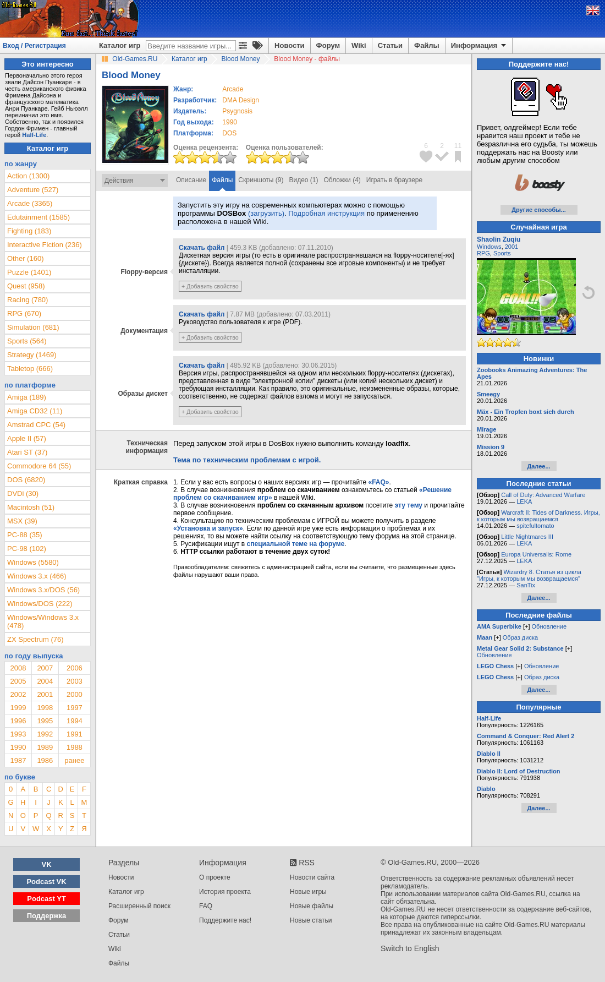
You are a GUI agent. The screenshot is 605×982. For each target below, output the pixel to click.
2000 (74, 694)
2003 (74, 681)
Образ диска (520, 637)
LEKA (524, 501)
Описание (191, 180)
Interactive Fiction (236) (44, 245)
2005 (18, 681)
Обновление (549, 626)
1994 (74, 721)
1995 (45, 721)
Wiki (358, 45)
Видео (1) (303, 180)
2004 (45, 681)
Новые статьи (311, 920)
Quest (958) (26, 286)
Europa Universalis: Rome (536, 554)
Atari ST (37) (27, 452)
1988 (74, 747)
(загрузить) (266, 213)
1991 (74, 734)
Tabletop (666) (30, 368)
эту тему (408, 505)
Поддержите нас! (225, 920)
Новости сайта (312, 877)
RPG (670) (24, 313)
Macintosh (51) (30, 507)
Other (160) (25, 258)
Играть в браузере (394, 180)
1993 (18, 734)
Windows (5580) (33, 562)
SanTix (525, 585)
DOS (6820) (26, 480)
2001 (45, 694)
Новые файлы (311, 906)
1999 (18, 707)
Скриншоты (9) (260, 180)
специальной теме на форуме (296, 544)
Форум (328, 45)
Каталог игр (119, 45)
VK (47, 864)
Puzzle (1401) (29, 272)
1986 (45, 760)
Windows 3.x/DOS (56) (43, 590)
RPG (483, 253)
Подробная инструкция (326, 213)
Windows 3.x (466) (37, 576)
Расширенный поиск (139, 906)
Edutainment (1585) (38, 217)
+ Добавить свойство (210, 286)
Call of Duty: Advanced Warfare (543, 495)
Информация (479, 45)
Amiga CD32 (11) (34, 411)
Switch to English (410, 948)
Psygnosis (237, 111)
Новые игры (308, 892)
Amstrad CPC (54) (36, 425)
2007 (45, 668)
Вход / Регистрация (34, 46)
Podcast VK (46, 881)
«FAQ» (378, 482)
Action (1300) (28, 176)
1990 (229, 122)
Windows (489, 246)
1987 (18, 760)
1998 (45, 707)
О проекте (214, 877)
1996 (18, 721)
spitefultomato (535, 525)
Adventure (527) (32, 190)
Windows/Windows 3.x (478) (43, 621)
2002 (18, 694)
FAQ (205, 906)
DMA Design (240, 100)
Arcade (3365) (29, 203)
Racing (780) (27, 300)
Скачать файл (201, 248)
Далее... (538, 466)
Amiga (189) (26, 397)
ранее (74, 760)
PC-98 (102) (26, 548)
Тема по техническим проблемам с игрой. (247, 460)
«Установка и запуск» (208, 528)
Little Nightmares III (527, 536)
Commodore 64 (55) (39, 466)
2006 (74, 668)
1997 (74, 707)
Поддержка (47, 916)
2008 (18, 668)
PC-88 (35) (24, 535)
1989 (45, 747)
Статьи (390, 45)
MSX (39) (22, 521)
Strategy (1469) (32, 355)
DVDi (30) (22, 493)
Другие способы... (539, 209)
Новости (289, 45)
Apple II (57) (26, 438)
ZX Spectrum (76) (35, 639)
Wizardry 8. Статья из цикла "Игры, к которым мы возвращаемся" (529, 575)
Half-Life (34, 135)
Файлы (426, 45)
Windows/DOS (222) (39, 603)
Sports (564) (27, 341)
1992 (45, 734)
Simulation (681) (33, 327)
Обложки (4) (342, 180)
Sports (502, 253)
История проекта (225, 892)
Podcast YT (46, 898)
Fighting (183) (29, 231)
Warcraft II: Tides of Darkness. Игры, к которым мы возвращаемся (538, 515)
